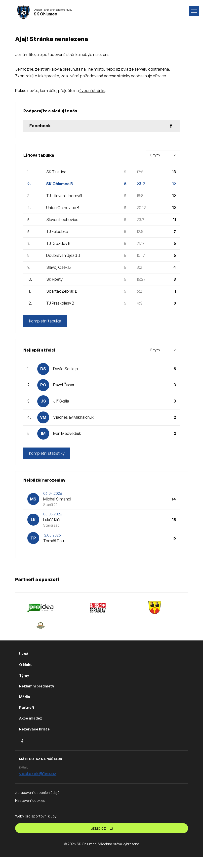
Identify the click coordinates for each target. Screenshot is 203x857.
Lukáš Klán (52, 519)
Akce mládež (30, 718)
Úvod (23, 654)
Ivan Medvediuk (67, 433)
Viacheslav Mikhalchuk (73, 417)
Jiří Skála (61, 401)
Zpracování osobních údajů (37, 792)
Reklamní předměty (36, 686)
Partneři (26, 707)
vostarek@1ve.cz (37, 773)
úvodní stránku (92, 90)
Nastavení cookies (30, 800)
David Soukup (65, 368)
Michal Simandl (57, 498)
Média (24, 697)
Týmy (24, 675)
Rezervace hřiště (34, 729)
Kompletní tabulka (45, 320)
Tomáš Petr (53, 540)
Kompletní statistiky (47, 453)
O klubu (26, 665)
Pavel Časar (63, 384)
